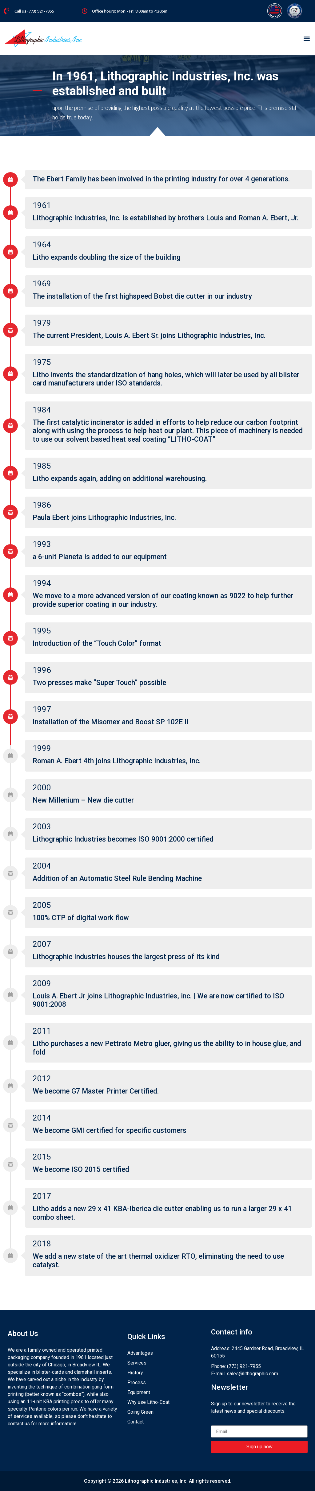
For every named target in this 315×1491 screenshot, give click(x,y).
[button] (307, 38)
